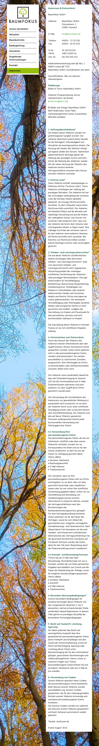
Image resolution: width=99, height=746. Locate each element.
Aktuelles (14, 34)
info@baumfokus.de (71, 34)
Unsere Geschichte (18, 29)
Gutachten (14, 51)
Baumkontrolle (16, 40)
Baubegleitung (16, 45)
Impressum (14, 70)
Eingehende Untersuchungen (17, 58)
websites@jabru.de (58, 101)
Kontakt (13, 65)
